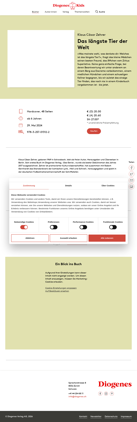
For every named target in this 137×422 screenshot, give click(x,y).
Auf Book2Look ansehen (57, 291)
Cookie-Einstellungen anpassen (61, 288)
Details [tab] (68, 185)
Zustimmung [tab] (29, 185)
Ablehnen (29, 238)
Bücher (35, 11)
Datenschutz (111, 416)
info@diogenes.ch (77, 396)
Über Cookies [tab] (108, 185)
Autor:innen (51, 11)
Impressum (126, 416)
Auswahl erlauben (68, 238)
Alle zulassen (107, 238)
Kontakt (83, 416)
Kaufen (93, 131)
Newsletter (95, 416)
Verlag (66, 11)
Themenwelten (82, 11)
